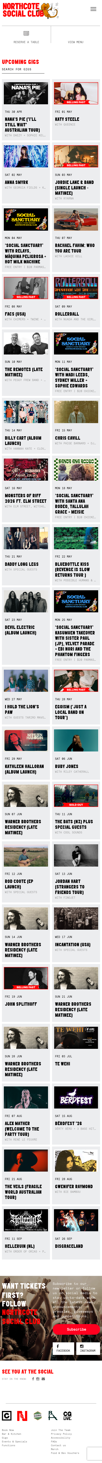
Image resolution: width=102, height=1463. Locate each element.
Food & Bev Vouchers (65, 1453)
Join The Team (60, 1430)
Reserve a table (26, 41)
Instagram (87, 1349)
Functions (8, 1445)
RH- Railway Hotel (53, 1415)
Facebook (63, 1349)
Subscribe (76, 1329)
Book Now (8, 1430)
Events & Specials (14, 1441)
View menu (75, 41)
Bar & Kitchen (11, 1433)
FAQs (54, 1441)
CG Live (67, 1416)
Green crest (37, 1416)
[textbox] (23, 69)
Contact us (58, 1445)
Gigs (5, 1437)
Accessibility (60, 1437)
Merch (54, 1449)
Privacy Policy (61, 1433)
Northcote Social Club (30, 10)
